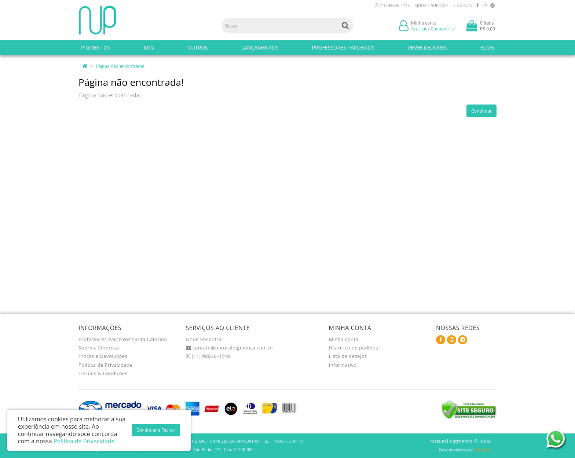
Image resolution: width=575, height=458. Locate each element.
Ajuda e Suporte (431, 5)
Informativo (343, 365)
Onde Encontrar (205, 339)
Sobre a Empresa (98, 347)
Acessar (419, 29)
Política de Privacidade (105, 365)
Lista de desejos (348, 356)
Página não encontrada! (120, 66)
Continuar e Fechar (155, 430)
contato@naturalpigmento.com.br (230, 347)
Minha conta (344, 339)
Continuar (481, 111)
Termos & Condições (103, 373)
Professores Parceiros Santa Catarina (122, 339)
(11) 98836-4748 (392, 5)
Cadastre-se (443, 29)
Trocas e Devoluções (102, 356)
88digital (482, 449)
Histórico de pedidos (353, 347)
